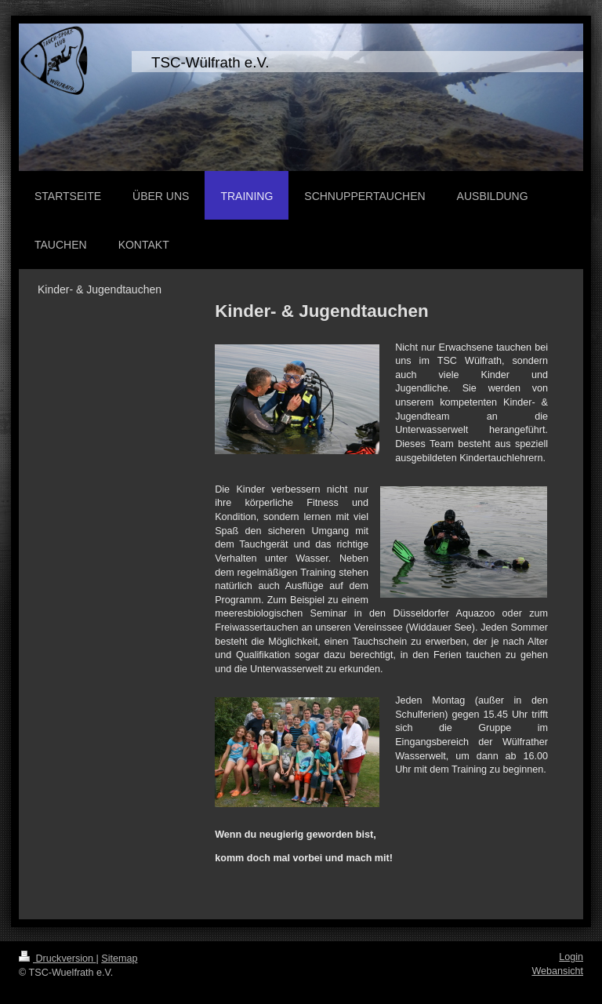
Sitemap (119, 958)
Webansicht (557, 971)
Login (571, 956)
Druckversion (57, 958)
